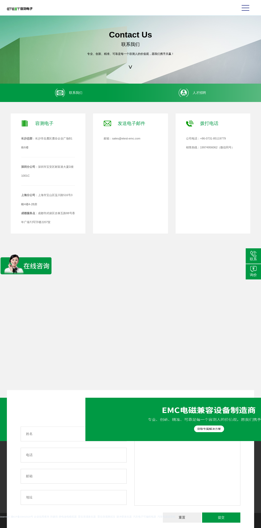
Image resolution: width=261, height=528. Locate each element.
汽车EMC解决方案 (43, 464)
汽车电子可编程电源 (77, 516)
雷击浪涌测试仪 (38, 516)
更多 (10, 489)
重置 (182, 517)
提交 (221, 517)
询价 (253, 275)
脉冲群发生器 (56, 516)
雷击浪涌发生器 (19, 516)
